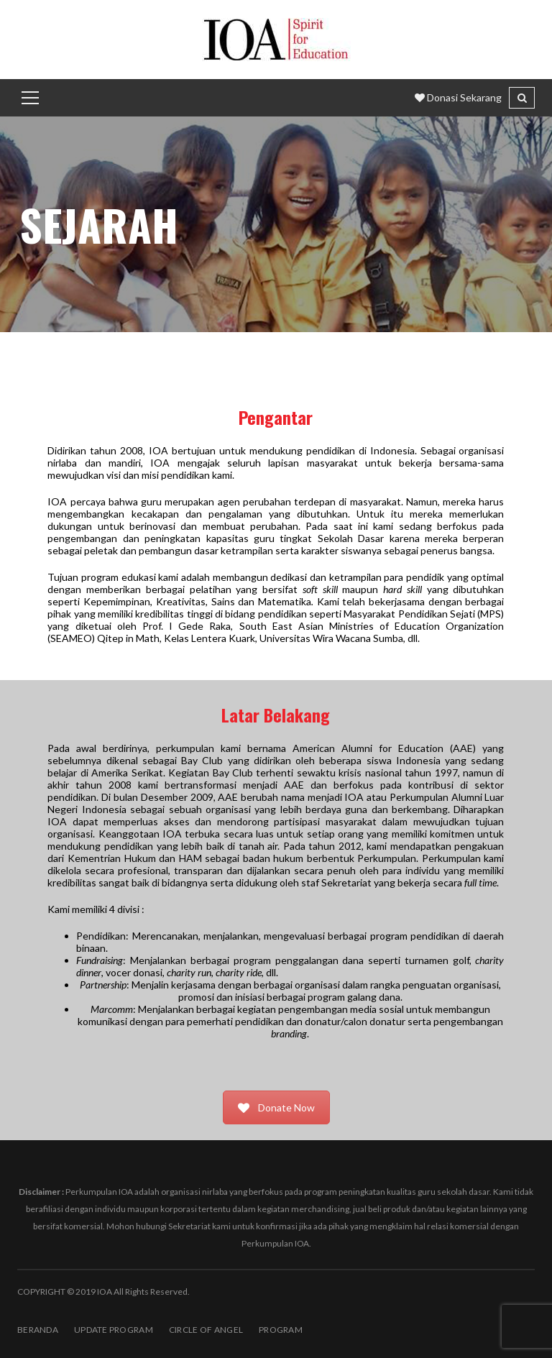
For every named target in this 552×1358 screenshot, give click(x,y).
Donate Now (276, 1107)
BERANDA (37, 1329)
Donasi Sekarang (458, 97)
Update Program (113, 1329)
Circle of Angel (206, 1329)
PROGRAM (281, 1329)
